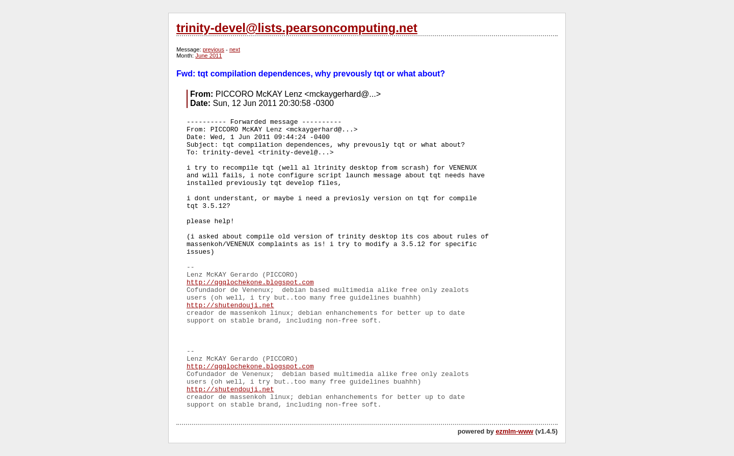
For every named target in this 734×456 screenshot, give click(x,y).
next (234, 49)
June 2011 (208, 55)
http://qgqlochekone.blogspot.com (250, 282)
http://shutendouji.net (230, 305)
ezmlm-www (514, 431)
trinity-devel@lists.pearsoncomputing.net (296, 28)
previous (213, 49)
